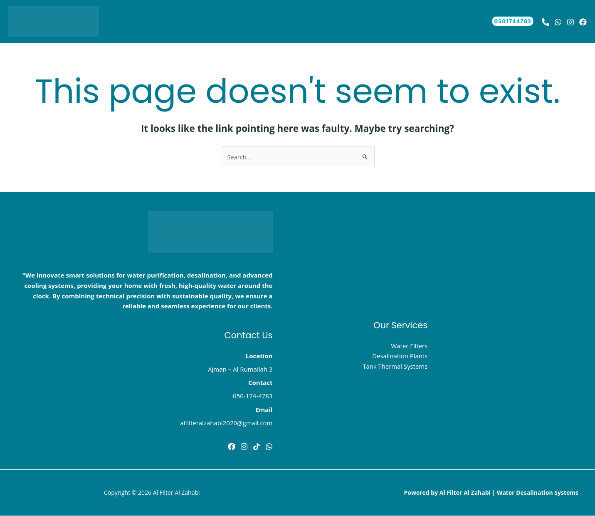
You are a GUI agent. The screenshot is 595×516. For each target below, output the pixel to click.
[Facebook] (231, 446)
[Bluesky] (583, 22)
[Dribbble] (269, 446)
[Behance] (545, 22)
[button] (268, 21)
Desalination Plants (399, 356)
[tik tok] (256, 446)
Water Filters (409, 346)
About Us (341, 21)
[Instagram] (570, 22)
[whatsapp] (558, 22)
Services (256, 21)
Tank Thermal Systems (394, 366)
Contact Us (300, 21)
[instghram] (244, 446)
